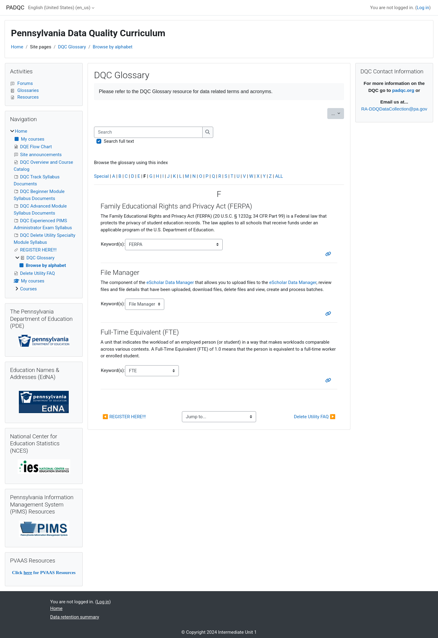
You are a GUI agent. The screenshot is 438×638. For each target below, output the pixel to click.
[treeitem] (44, 210)
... (337, 113)
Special (101, 176)
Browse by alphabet (113, 47)
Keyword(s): (113, 244)
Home (17, 47)
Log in (423, 7)
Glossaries (24, 90)
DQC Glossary (72, 47)
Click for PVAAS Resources (44, 572)
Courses (28, 289)
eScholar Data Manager (170, 282)
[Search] (148, 132)
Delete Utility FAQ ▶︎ (314, 416)
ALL (279, 176)
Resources (24, 97)
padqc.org (403, 90)
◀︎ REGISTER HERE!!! (124, 416)
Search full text (119, 141)
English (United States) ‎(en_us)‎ (59, 7)
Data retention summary (74, 617)
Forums (21, 83)
